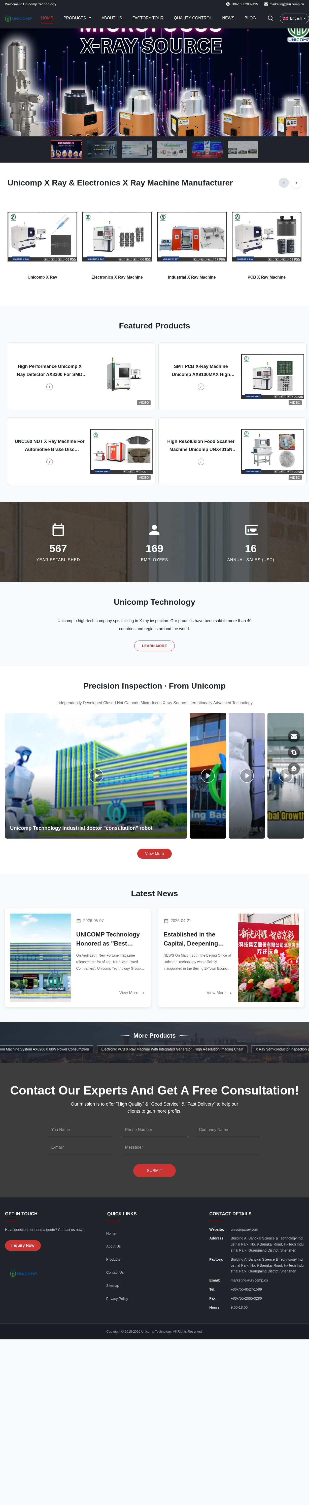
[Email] (294, 736)
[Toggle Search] (270, 18)
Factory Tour (148, 18)
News (228, 18)
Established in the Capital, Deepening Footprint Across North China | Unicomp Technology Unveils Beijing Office (197, 939)
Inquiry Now (23, 1245)
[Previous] (284, 183)
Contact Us (115, 1272)
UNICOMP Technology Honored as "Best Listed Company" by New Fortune (108, 939)
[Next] (296, 183)
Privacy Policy (117, 1299)
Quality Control (193, 18)
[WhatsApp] (294, 769)
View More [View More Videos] (154, 853)
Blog (250, 18)
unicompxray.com (244, 1229)
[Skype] (294, 752)
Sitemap (112, 1286)
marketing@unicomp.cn (286, 4)
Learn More (154, 646)
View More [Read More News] (132, 993)
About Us (111, 18)
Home (47, 18)
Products (75, 18)
